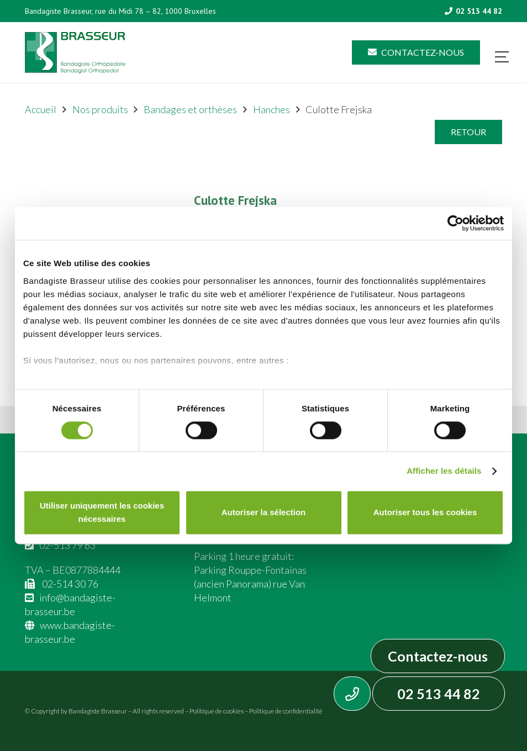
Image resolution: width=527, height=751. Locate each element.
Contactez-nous (438, 656)
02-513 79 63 (67, 545)
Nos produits (100, 109)
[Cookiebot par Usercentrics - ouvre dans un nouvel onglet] (455, 223)
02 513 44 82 (438, 693)
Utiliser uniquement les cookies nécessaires (102, 512)
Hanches (271, 109)
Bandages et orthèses (190, 109)
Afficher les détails (444, 470)
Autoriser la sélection (264, 512)
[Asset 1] (75, 52)
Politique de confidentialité (286, 711)
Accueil (40, 109)
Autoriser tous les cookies (425, 512)
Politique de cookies (216, 711)
